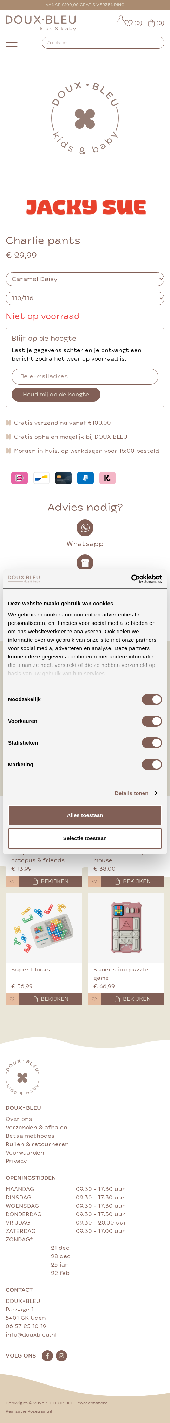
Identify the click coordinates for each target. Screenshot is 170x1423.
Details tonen (131, 793)
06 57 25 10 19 (26, 1326)
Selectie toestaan (85, 838)
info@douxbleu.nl (31, 1334)
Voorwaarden (25, 1152)
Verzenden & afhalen (36, 1127)
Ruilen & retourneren (37, 1144)
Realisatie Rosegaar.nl (29, 1411)
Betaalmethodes (30, 1135)
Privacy (16, 1161)
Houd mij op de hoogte (56, 394)
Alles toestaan (85, 815)
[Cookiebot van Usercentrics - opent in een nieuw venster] (131, 579)
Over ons (19, 1119)
